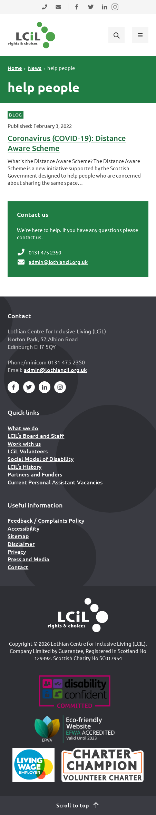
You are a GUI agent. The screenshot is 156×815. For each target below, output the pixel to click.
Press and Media (28, 559)
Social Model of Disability (41, 458)
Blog (15, 115)
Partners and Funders (35, 474)
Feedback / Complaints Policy (46, 520)
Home (15, 67)
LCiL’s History (24, 466)
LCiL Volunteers (28, 451)
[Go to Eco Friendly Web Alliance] (75, 729)
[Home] (78, 615)
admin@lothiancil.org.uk (58, 262)
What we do (23, 428)
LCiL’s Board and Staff (36, 435)
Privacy (17, 551)
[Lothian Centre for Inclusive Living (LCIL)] (32, 35)
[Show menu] (140, 35)
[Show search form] (116, 35)
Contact (18, 567)
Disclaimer (21, 543)
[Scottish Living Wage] (33, 765)
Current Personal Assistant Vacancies (55, 482)
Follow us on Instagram (115, 11)
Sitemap (18, 536)
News (34, 67)
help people (61, 67)
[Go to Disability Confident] (74, 692)
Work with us (24, 443)
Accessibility (23, 528)
